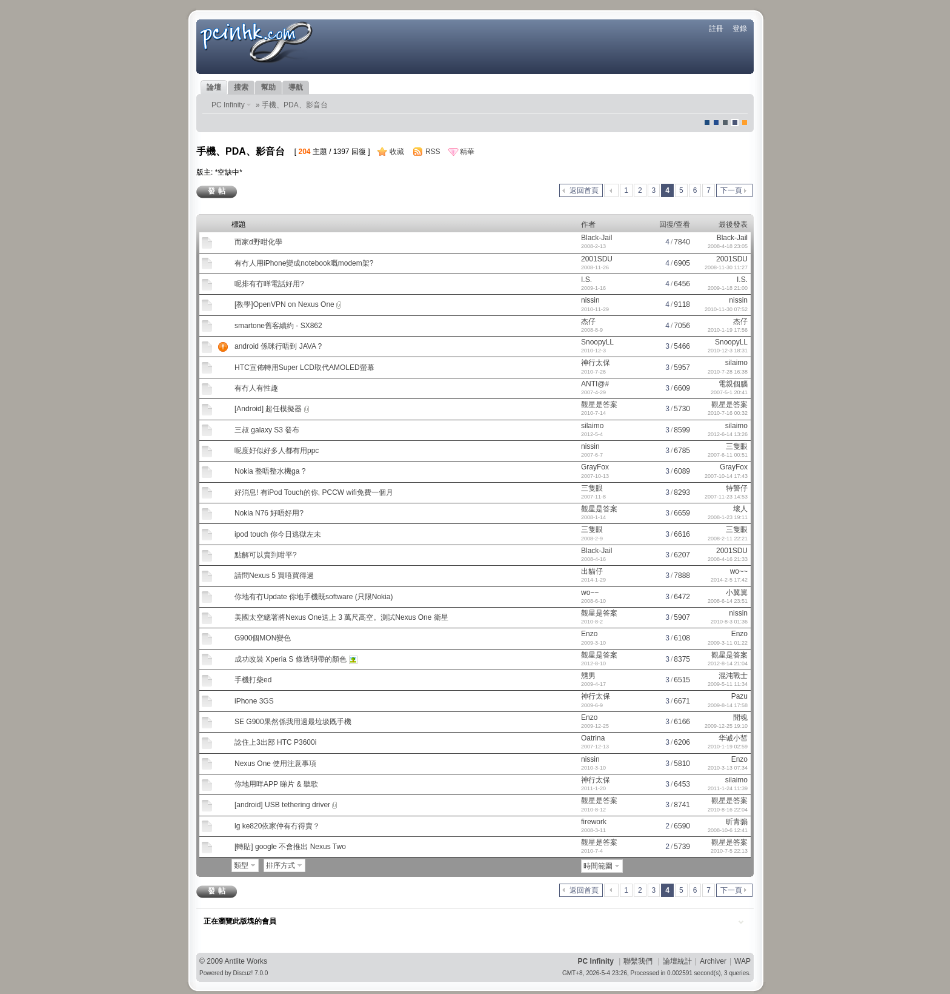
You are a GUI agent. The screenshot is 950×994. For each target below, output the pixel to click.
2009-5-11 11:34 (728, 684)
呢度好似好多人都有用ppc (276, 450)
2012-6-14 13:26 (728, 434)
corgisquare (745, 122)
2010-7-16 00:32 (728, 413)
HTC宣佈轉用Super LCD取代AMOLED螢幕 (304, 367)
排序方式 (280, 865)
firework (593, 822)
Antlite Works (246, 961)
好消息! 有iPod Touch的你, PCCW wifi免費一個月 (313, 492)
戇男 (588, 675)
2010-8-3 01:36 (729, 622)
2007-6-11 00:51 (728, 455)
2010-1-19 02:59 (728, 747)
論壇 (214, 87)
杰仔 (588, 321)
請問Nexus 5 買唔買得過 (274, 575)
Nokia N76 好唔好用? (269, 513)
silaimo (736, 362)
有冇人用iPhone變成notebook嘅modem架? (303, 263)
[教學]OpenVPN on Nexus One (284, 304)
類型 (241, 865)
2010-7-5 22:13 (729, 851)
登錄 (739, 28)
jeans (725, 122)
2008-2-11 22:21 (728, 539)
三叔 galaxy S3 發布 (266, 430)
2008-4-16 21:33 (728, 559)
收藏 (397, 151)
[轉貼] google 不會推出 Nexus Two (290, 846)
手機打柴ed (252, 680)
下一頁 (731, 190)
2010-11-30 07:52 (726, 309)
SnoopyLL (597, 342)
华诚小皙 (733, 738)
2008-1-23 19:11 (728, 517)
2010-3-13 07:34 (728, 768)
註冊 (716, 28)
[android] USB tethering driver (282, 805)
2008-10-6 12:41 (728, 830)
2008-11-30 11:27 (726, 267)
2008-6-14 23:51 (728, 601)
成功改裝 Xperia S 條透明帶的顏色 (290, 659)
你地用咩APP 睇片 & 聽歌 (276, 784)
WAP (742, 961)
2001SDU (597, 259)
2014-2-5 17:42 (729, 580)
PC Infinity (228, 105)
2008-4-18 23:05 (728, 246)
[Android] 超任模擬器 (268, 409)
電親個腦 (733, 384)
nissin (590, 300)
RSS (432, 151)
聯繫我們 (638, 961)
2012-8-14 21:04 (728, 663)
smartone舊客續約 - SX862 (278, 325)
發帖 (218, 191)
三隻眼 (737, 446)
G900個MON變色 (262, 638)
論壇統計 (677, 961)
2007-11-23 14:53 (726, 497)
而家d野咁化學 (258, 242)
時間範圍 (598, 866)
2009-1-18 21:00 (728, 288)
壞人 (740, 509)
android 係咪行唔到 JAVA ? (278, 346)
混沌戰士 (733, 675)
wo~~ (739, 571)
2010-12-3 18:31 (728, 351)
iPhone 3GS (254, 701)
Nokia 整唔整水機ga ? (269, 471)
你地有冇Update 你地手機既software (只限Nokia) (313, 597)
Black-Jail (596, 237)
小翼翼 (737, 592)
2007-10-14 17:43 (726, 476)
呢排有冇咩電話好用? (269, 284)
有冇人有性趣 (256, 388)
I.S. (586, 279)
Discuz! (243, 973)
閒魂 (740, 717)
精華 (467, 151)
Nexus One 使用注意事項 (275, 763)
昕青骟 (737, 822)
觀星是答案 (599, 404)
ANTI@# (595, 384)
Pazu (739, 696)
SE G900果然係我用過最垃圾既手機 (292, 721)
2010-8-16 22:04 (728, 810)
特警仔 (737, 488)
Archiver (713, 961)
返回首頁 (584, 190)
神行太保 (595, 362)
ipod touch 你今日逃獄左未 (277, 534)
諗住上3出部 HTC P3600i (275, 742)
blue (716, 122)
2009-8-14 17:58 (728, 705)
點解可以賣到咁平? (265, 555)
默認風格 (707, 122)
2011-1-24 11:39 (728, 788)
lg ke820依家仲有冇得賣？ (277, 826)
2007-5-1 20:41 (729, 392)
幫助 (268, 87)
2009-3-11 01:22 (728, 643)
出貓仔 (592, 571)
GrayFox (595, 467)
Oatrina (593, 738)
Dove (735, 122)
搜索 (241, 87)
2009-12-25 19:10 (726, 726)
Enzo (589, 634)
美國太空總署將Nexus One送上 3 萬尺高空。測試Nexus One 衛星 (341, 617)
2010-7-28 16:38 (728, 372)
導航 (295, 87)
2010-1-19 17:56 (728, 330)
